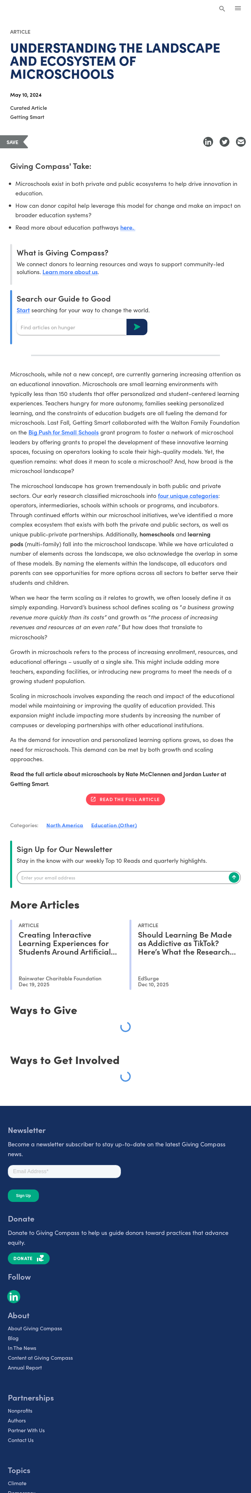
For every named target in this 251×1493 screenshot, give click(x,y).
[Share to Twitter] (224, 142)
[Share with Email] (241, 142)
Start (23, 310)
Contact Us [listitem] (21, 1439)
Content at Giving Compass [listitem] (40, 1357)
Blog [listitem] (13, 1337)
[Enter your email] (129, 877)
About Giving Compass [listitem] (35, 1327)
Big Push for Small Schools (63, 432)
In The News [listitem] (22, 1347)
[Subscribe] (234, 877)
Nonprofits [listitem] (20, 1410)
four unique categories (188, 495)
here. (127, 227)
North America (64, 825)
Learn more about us (69, 272)
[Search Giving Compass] (222, 9)
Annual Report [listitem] (25, 1366)
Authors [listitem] (17, 1419)
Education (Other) (114, 825)
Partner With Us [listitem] (26, 1429)
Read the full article (130, 799)
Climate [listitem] (17, 1482)
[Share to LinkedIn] (208, 142)
